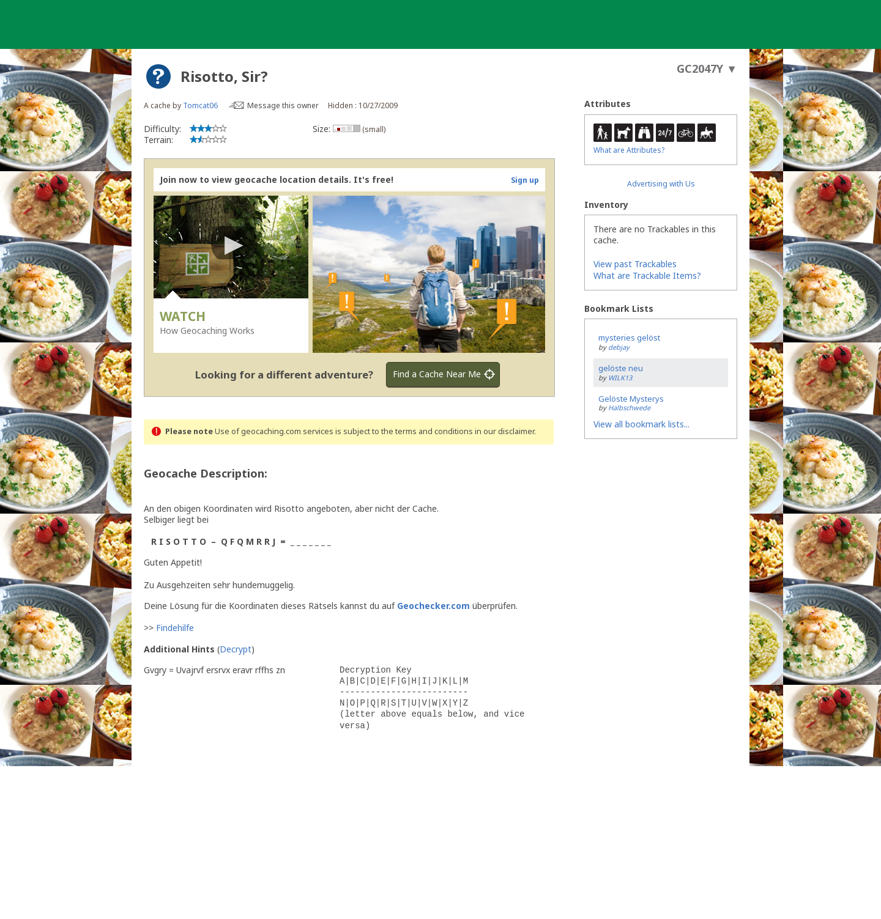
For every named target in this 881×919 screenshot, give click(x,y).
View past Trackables (635, 264)
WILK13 (620, 377)
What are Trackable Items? (647, 275)
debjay (619, 347)
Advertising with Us (661, 184)
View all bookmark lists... (641, 424)
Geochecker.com (433, 605)
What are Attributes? (628, 150)
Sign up (525, 180)
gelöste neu (620, 368)
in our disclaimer (504, 431)
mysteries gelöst (629, 337)
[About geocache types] (158, 76)
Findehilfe (175, 627)
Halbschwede (629, 407)
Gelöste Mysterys (631, 398)
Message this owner (283, 105)
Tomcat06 (200, 105)
